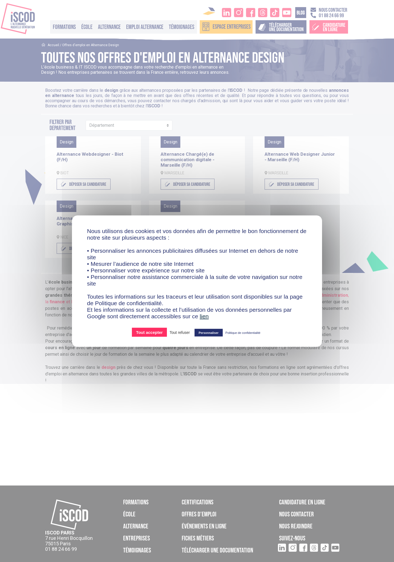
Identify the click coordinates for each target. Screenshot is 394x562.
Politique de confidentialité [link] (242, 332)
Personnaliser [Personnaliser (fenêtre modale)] (209, 332)
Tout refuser (180, 332)
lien (204, 316)
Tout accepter (149, 332)
